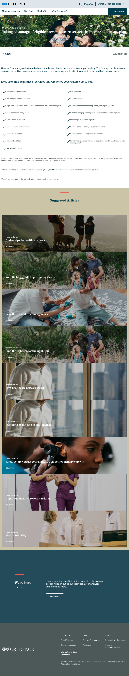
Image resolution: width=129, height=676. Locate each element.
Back (7, 54)
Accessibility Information (115, 640)
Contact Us (65, 635)
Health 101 (42, 11)
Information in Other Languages (69, 652)
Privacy (108, 635)
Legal (85, 635)
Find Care (28, 11)
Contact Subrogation (91, 640)
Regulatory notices (68, 645)
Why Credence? (59, 11)
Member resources (11, 11)
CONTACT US (54, 597)
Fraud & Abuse (67, 640)
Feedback (87, 645)
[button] (80, 4)
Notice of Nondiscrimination (112, 646)
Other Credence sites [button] (111, 3)
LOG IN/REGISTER (117, 11)
